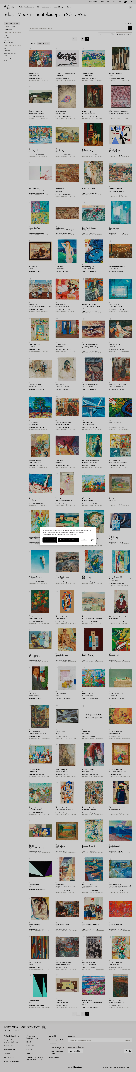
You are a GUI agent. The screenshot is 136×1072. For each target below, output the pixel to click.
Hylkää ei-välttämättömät (68, 540)
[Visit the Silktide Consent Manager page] (92, 540)
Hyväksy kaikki (50, 540)
